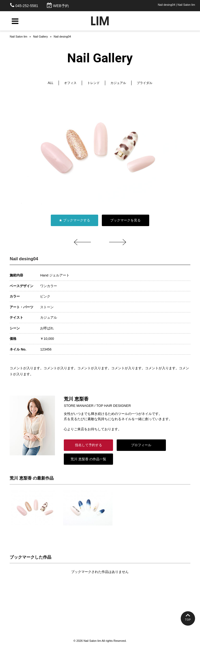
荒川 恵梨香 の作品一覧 (88, 459)
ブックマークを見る (125, 220)
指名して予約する (88, 445)
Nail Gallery (40, 36)
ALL (50, 83)
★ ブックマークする (74, 220)
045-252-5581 (26, 6)
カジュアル (118, 83)
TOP (188, 619)
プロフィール (141, 445)
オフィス (70, 83)
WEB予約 (61, 6)
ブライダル (144, 83)
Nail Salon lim (18, 36)
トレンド (93, 83)
